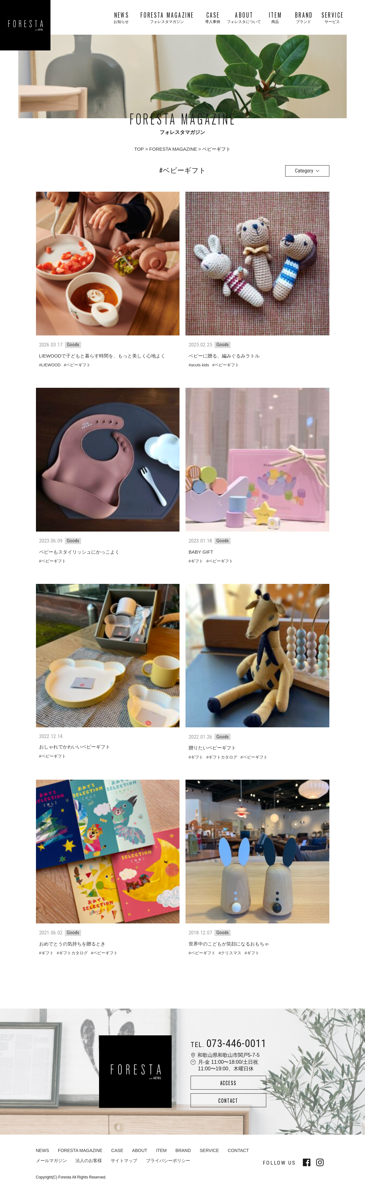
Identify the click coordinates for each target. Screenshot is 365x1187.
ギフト (197, 561)
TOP (139, 149)
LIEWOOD (51, 365)
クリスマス (231, 953)
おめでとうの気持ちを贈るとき (72, 943)
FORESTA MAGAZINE (173, 149)
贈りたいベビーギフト (212, 747)
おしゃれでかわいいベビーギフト (74, 746)
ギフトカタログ (223, 757)
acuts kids (200, 365)
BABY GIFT (201, 552)
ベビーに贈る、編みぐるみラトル (224, 355)
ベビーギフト (78, 365)
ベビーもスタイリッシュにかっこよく (79, 552)
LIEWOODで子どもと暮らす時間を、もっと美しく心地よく (102, 355)
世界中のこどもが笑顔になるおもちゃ (229, 943)
